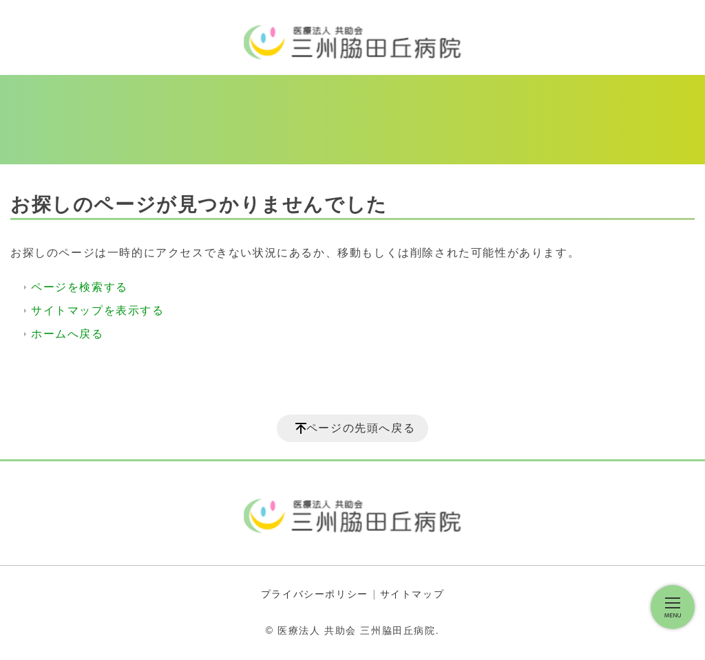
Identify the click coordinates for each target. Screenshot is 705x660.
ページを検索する (79, 287)
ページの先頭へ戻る (360, 428)
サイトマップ (412, 594)
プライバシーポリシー (314, 594)
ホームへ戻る (67, 334)
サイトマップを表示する (98, 310)
